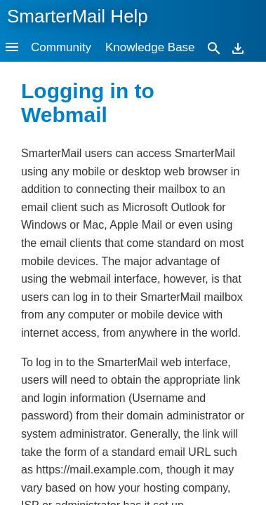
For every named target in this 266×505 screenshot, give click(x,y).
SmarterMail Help (77, 16)
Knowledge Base (150, 47)
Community (61, 47)
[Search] (214, 47)
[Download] (238, 47)
